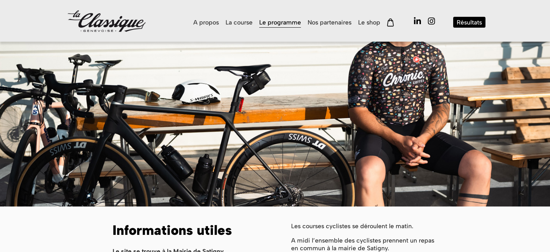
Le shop (369, 22)
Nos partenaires (329, 22)
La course (239, 22)
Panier (390, 23)
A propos (206, 22)
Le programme (280, 22)
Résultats (469, 22)
